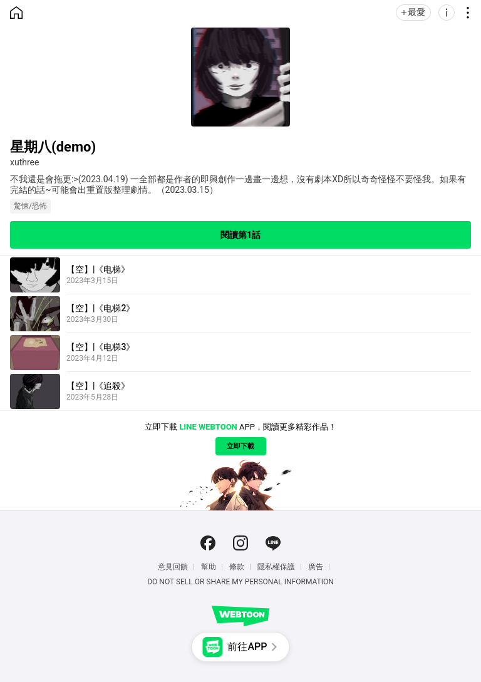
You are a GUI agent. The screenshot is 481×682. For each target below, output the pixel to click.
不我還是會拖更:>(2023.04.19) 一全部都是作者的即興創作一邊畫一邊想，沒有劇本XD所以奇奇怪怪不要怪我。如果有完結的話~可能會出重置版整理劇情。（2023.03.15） (238, 184)
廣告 (315, 566)
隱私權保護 (276, 566)
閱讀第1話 (240, 235)
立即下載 (240, 446)
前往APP (247, 647)
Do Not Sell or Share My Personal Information (240, 581)
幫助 (208, 566)
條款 (236, 566)
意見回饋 (173, 566)
